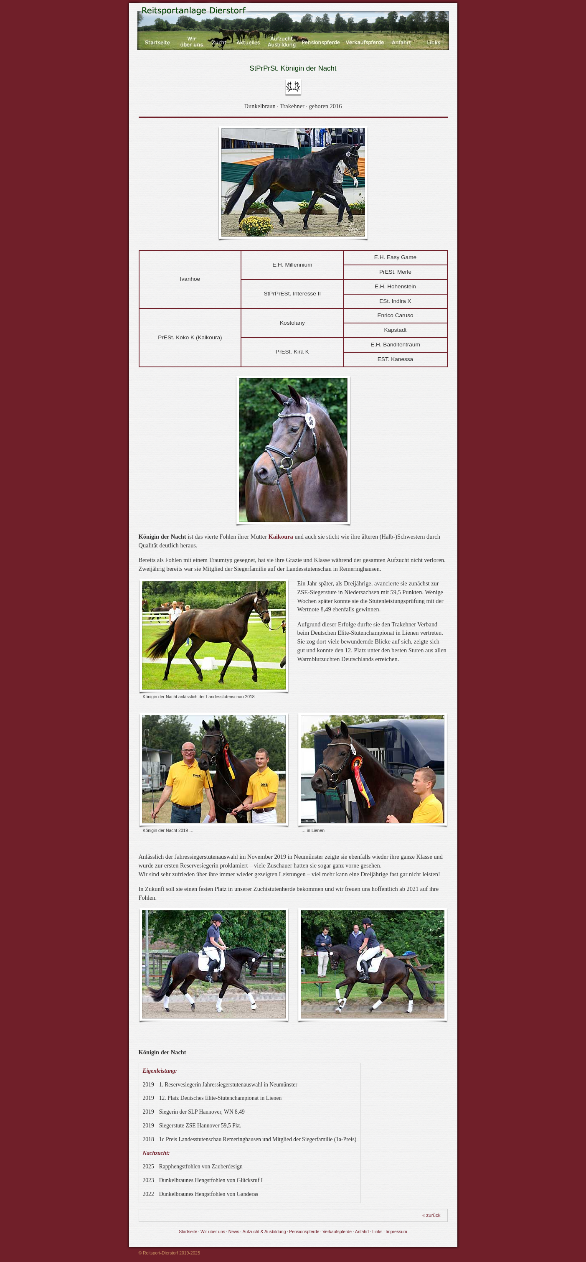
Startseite (188, 1231)
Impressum (396, 1231)
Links (377, 1231)
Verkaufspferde (337, 1231)
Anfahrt (362, 1231)
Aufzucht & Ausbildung (264, 1231)
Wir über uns (212, 1231)
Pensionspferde (304, 1231)
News (233, 1231)
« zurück (431, 1215)
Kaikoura (281, 536)
